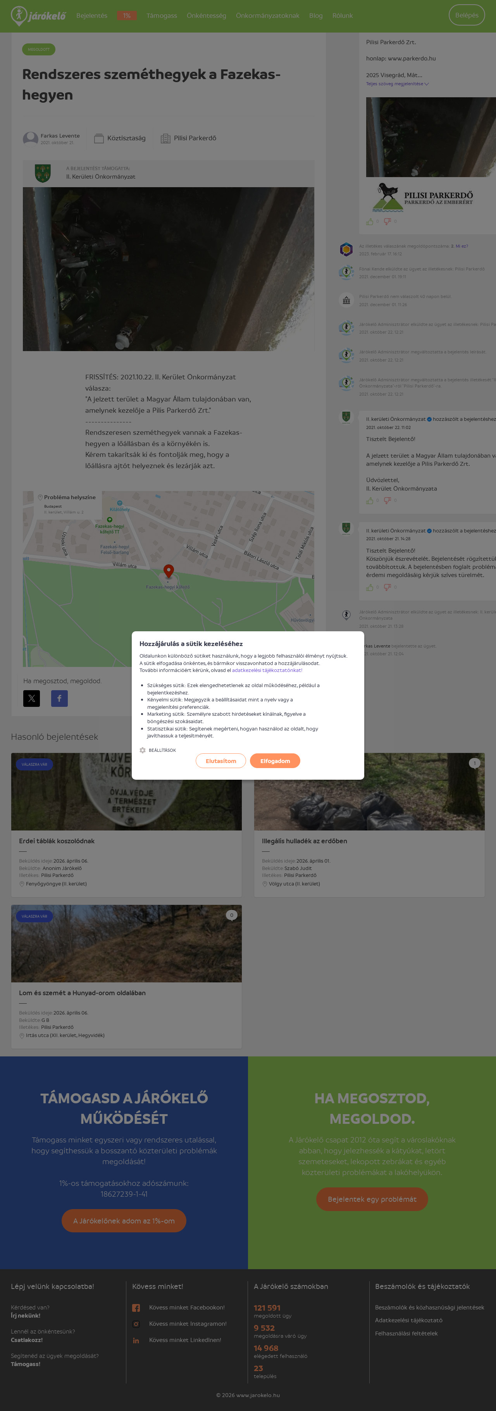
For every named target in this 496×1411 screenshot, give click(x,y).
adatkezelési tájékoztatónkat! (267, 670)
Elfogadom (275, 761)
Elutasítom (221, 761)
